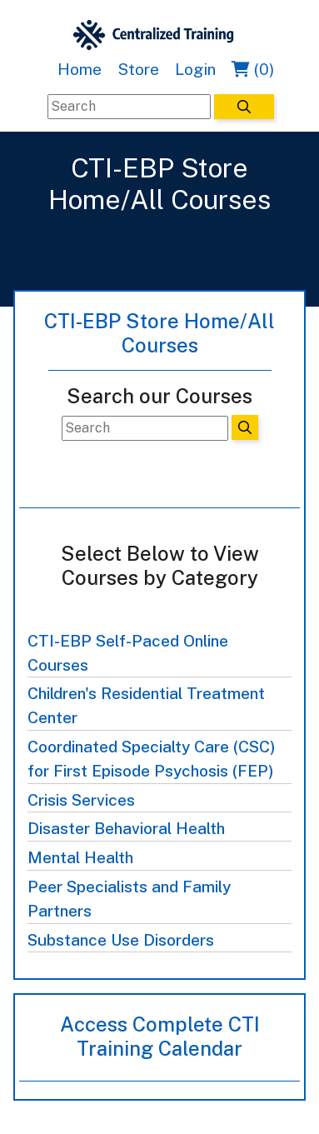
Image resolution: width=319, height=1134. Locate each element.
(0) (253, 69)
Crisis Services (81, 800)
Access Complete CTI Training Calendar (160, 1036)
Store (138, 69)
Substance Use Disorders (120, 940)
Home (79, 69)
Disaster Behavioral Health (126, 828)
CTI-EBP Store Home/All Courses (159, 333)
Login (195, 69)
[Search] (129, 106)
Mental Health (80, 857)
